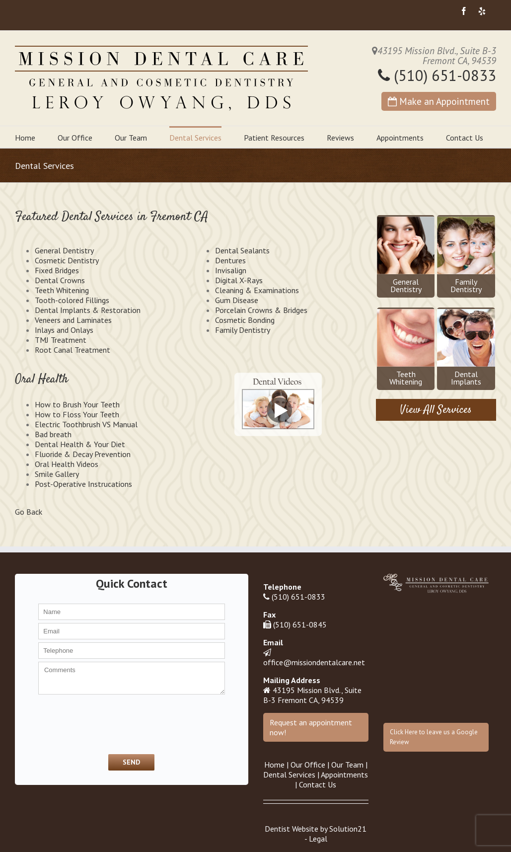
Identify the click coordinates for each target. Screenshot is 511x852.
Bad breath (53, 434)
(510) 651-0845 (300, 624)
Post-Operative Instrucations (83, 484)
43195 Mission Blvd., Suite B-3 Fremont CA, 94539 (312, 695)
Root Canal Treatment (72, 350)
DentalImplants (466, 348)
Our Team (131, 138)
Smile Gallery (57, 474)
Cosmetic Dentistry (67, 260)
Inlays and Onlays (64, 330)
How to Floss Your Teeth (77, 414)
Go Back (28, 512)
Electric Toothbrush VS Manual (86, 424)
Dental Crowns (60, 280)
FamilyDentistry (466, 255)
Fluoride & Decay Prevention (83, 454)
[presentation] (90, 723)
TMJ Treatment (60, 340)
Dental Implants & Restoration (88, 310)
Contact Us (464, 138)
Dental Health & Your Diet (80, 444)
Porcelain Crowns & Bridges (261, 310)
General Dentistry (64, 250)
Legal (318, 839)
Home (25, 138)
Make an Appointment (439, 101)
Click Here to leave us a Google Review (434, 737)
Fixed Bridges (57, 270)
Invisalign (230, 270)
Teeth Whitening (62, 290)
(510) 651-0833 (437, 75)
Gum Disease (236, 300)
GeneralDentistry (406, 255)
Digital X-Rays (239, 280)
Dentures (230, 260)
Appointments (400, 138)
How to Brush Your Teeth (77, 404)
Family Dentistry (242, 330)
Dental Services (195, 138)
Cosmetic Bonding (245, 320)
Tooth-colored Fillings (72, 300)
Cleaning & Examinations (257, 290)
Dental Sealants (242, 250)
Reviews (340, 138)
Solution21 (347, 829)
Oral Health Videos (66, 464)
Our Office (75, 138)
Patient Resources (274, 138)
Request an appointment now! (311, 727)
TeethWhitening (406, 348)
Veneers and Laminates (73, 320)
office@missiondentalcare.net (314, 662)
